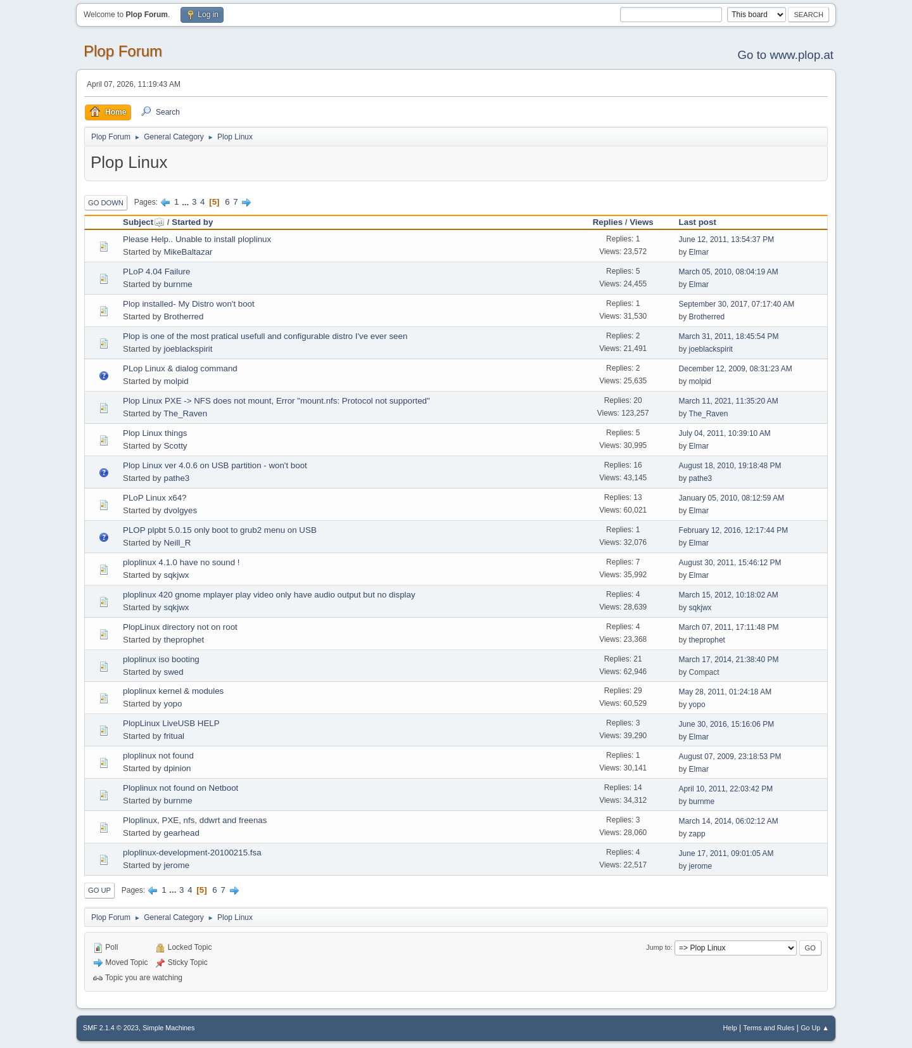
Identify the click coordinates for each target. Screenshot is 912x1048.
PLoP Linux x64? (155, 497)
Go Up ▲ (815, 1028)
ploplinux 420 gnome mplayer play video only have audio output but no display (269, 594)
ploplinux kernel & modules (173, 691)
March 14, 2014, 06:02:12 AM (728, 821)
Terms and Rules (769, 1028)
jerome (176, 865)
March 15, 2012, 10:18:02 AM (728, 595)
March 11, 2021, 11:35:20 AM (728, 401)
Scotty (175, 446)
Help (730, 1028)
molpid (175, 381)
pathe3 (176, 478)
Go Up (99, 890)
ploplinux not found (158, 755)
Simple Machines (168, 1028)
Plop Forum (123, 51)
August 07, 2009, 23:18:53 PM (730, 756)
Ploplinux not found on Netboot (180, 788)
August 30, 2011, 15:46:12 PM (730, 562)
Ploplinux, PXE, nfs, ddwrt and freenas (195, 820)
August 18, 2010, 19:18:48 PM (730, 465)
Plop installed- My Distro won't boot (189, 304)
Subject (144, 222)
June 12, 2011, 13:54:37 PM (727, 239)
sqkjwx (176, 575)
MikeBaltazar (187, 252)
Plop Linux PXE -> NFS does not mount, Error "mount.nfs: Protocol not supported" (276, 401)
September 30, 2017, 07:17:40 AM (737, 304)
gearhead (181, 833)
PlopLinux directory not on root (180, 627)
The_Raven (185, 413)
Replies (608, 222)
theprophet (183, 639)
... (186, 202)
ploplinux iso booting (161, 659)
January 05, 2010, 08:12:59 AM (732, 498)
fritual (173, 736)
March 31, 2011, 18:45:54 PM (729, 336)
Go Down (106, 203)
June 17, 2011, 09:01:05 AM (726, 853)
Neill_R (177, 542)
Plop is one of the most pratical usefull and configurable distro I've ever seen (265, 336)
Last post (697, 222)
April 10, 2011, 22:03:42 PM (726, 788)
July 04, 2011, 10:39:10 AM (725, 433)
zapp (697, 833)
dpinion (177, 768)
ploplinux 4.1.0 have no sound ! (181, 562)
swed (173, 672)
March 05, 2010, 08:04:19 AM (728, 271)
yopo (172, 703)
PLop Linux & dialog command (180, 368)
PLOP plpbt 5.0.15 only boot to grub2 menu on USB (220, 530)
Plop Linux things (155, 433)
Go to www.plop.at (785, 54)
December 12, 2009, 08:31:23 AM (735, 368)
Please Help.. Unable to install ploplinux (197, 239)
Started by (192, 222)
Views (642, 222)
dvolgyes (180, 510)
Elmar (699, 252)
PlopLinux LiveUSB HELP (171, 723)
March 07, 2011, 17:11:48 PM (729, 627)
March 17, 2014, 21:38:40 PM (729, 659)
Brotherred (183, 316)
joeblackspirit (187, 349)
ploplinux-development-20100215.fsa (192, 852)
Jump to (658, 947)
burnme (177, 284)
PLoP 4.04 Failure (156, 271)
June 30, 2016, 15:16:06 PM (727, 724)
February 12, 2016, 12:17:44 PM (733, 530)
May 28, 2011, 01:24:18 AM (725, 691)
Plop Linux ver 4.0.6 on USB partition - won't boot (215, 465)
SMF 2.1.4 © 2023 (111, 1028)
